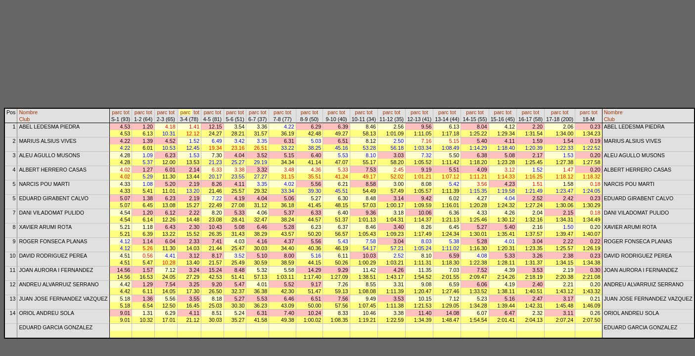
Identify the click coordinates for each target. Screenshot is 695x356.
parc (117, 112)
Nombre (28, 112)
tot (127, 112)
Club (24, 119)
